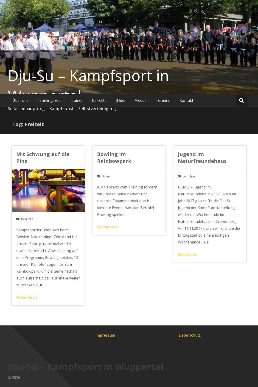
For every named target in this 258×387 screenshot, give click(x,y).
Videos (140, 100)
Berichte (99, 100)
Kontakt (186, 100)
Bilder (121, 100)
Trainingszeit (49, 100)
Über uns (20, 100)
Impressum (105, 335)
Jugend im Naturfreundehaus (202, 157)
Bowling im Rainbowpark (114, 157)
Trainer (76, 100)
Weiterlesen (26, 297)
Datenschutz (190, 335)
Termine (163, 100)
